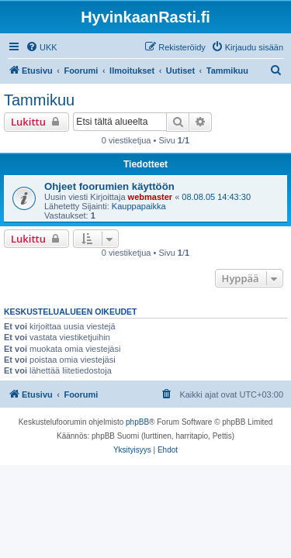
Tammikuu (39, 99)
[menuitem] (41, 47)
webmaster (150, 197)
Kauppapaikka (139, 206)
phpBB (137, 422)
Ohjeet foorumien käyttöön (109, 186)
